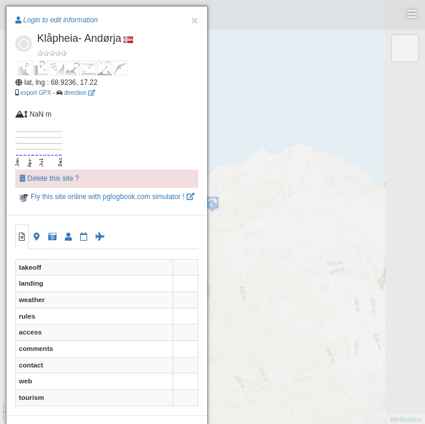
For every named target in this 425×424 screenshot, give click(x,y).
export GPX (36, 93)
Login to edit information (56, 20)
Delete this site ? (49, 178)
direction (79, 93)
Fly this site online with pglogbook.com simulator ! (106, 197)
